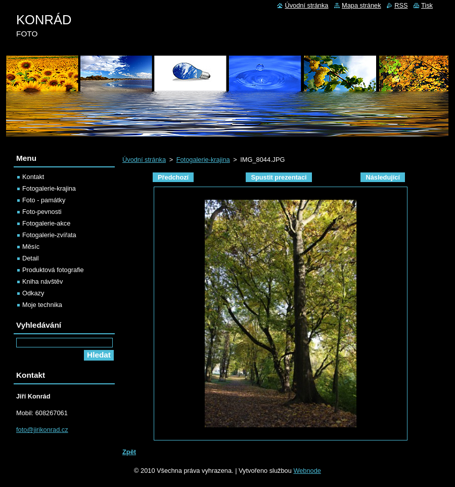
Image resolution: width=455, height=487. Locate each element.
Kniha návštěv (42, 281)
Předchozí (173, 177)
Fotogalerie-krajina (203, 159)
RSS (400, 5)
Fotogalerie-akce (46, 223)
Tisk (427, 5)
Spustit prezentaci (278, 177)
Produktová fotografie (53, 270)
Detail (30, 258)
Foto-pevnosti (42, 211)
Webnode (307, 470)
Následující (383, 177)
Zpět (129, 452)
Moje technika (42, 304)
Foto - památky (43, 200)
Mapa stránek (361, 5)
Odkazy (33, 293)
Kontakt (33, 177)
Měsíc (30, 246)
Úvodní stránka (144, 159)
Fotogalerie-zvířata (49, 235)
